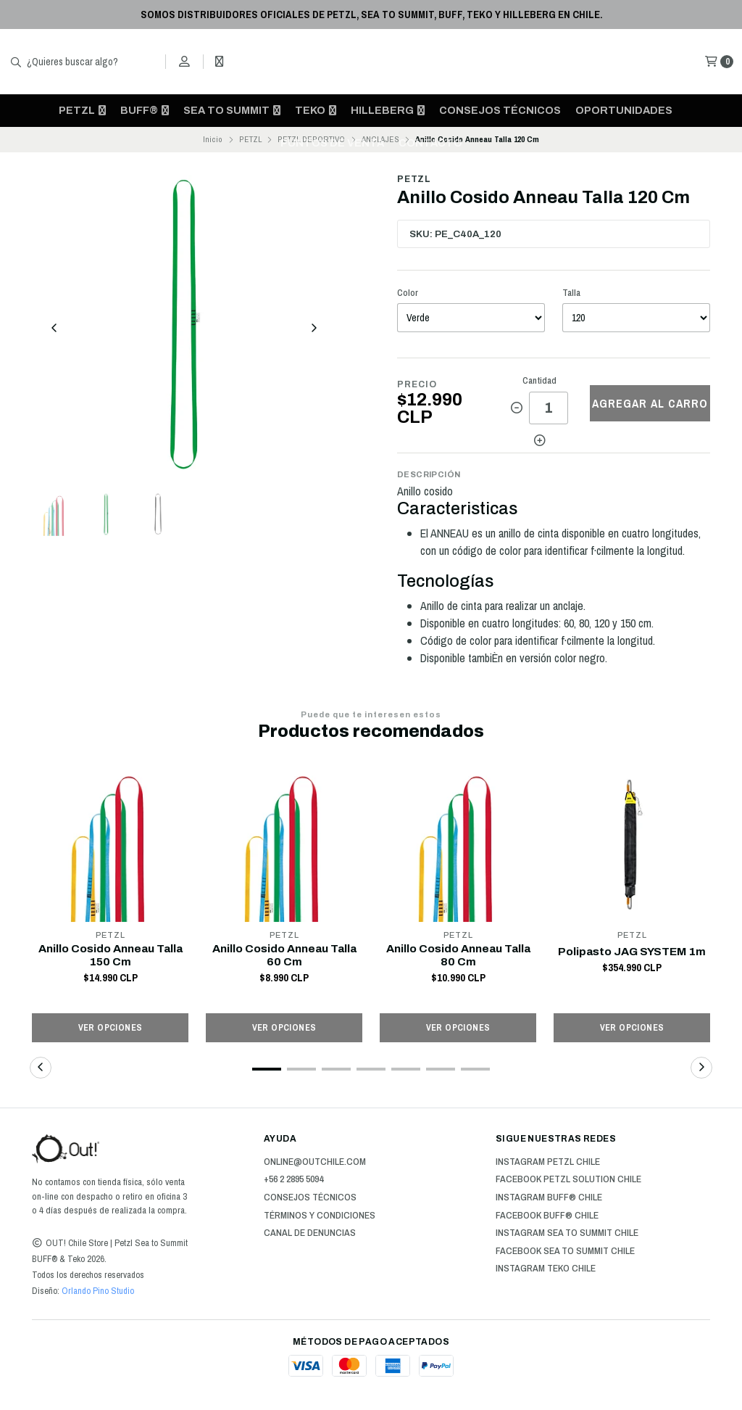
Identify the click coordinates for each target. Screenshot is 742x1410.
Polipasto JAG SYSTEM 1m (632, 951)
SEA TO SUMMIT (231, 110)
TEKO (315, 110)
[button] (266, 1070)
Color (407, 292)
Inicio (212, 139)
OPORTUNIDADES (623, 110)
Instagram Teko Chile (546, 1270)
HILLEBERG (388, 110)
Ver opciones (110, 1029)
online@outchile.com (315, 1163)
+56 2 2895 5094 (293, 1181)
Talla (571, 292)
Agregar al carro (650, 403)
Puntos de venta (332, 143)
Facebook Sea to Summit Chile (565, 1253)
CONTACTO (430, 143)
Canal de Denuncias (310, 1234)
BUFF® (144, 110)
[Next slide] (314, 330)
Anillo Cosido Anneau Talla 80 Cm (458, 956)
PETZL (82, 110)
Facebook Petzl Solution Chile (568, 1181)
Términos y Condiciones (319, 1217)
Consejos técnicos (500, 110)
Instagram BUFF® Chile (549, 1199)
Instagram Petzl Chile (548, 1163)
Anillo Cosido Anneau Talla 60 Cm (284, 956)
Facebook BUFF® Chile (547, 1217)
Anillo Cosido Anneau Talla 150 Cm (110, 956)
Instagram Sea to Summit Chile (567, 1234)
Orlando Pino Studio (96, 1292)
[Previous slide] (54, 330)
